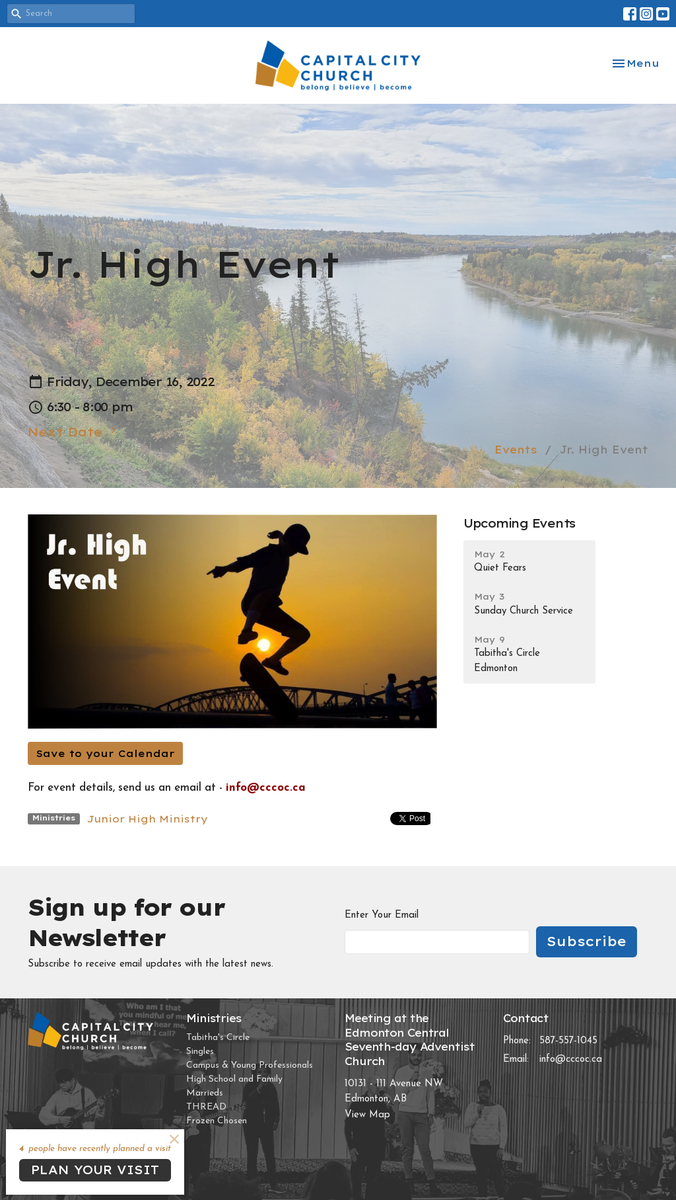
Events (515, 449)
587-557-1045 (568, 1041)
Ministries (214, 1018)
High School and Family (234, 1079)
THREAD (206, 1107)
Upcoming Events (519, 523)
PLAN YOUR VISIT (95, 1170)
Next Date (73, 432)
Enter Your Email (382, 915)
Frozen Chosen (216, 1121)
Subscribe (586, 941)
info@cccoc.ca (570, 1059)
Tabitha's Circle (218, 1038)
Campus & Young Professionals (249, 1065)
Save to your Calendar (105, 753)
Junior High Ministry (147, 819)
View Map (367, 1115)
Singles (200, 1052)
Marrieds (204, 1093)
